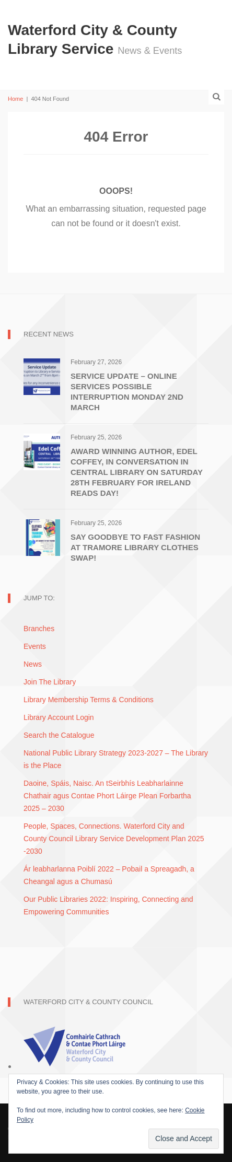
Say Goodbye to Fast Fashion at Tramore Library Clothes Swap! (135, 547)
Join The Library (50, 682)
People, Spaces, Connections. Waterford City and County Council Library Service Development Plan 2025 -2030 (114, 838)
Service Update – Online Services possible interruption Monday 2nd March (127, 391)
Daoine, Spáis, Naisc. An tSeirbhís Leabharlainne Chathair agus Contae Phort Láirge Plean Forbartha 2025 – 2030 (107, 795)
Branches (39, 628)
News (33, 664)
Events (35, 646)
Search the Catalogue (59, 735)
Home (15, 99)
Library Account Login (59, 717)
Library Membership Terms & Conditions (89, 699)
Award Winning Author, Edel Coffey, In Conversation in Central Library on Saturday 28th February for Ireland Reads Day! (137, 472)
